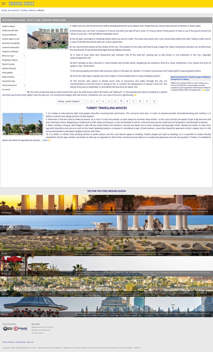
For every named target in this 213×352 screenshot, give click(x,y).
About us (30, 342)
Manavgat (6, 212)
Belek (4, 253)
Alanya (32, 10)
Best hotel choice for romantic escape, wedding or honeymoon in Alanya (191, 78)
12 (154, 101)
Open (206, 90)
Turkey (24, 10)
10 (140, 101)
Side (3, 232)
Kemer (5, 294)
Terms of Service (8, 342)
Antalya (5, 273)
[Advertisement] (47, 71)
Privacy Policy (20, 342)
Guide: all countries (10, 10)
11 (147, 101)
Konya (4, 314)
